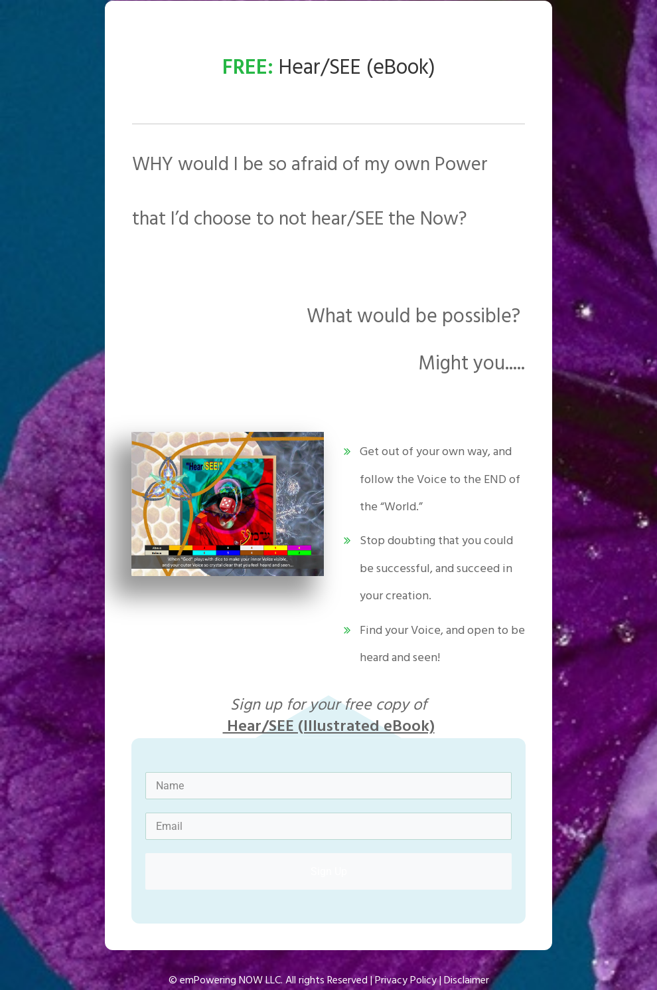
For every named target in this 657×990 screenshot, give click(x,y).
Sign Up (329, 871)
